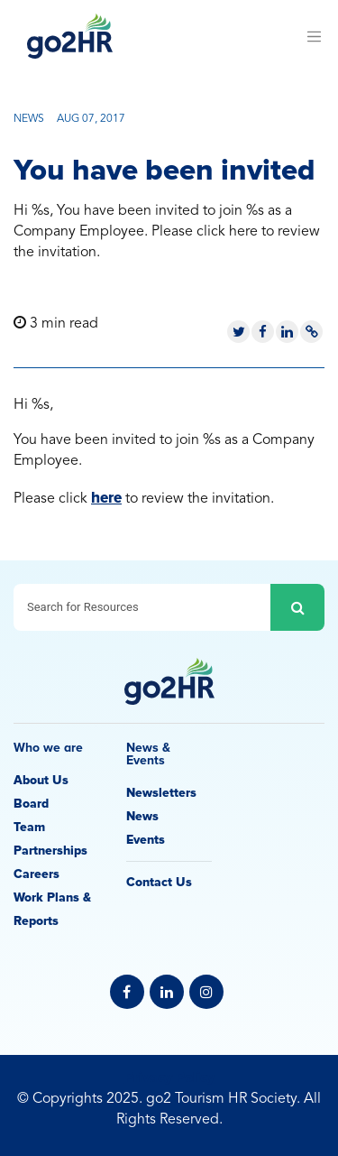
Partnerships (50, 850)
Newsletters (161, 792)
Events (145, 839)
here (106, 497)
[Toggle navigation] (313, 36)
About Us (41, 780)
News (142, 816)
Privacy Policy (169, 1077)
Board (31, 803)
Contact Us (159, 882)
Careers (36, 874)
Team (29, 827)
